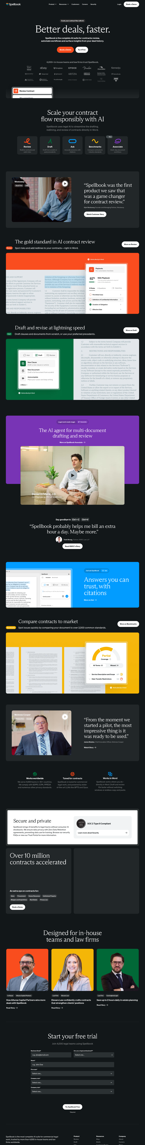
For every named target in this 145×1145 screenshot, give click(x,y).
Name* (33, 1060)
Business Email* (36, 1050)
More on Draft (131, 330)
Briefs (98, 1142)
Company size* (35, 1078)
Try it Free (82, 49)
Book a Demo (131, 4)
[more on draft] (72, 369)
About (121, 1139)
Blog (98, 1139)
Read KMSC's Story (72, 546)
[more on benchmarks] (72, 663)
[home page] (13, 4)
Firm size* (34, 1069)
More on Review (130, 244)
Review (76, 1139)
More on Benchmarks (128, 624)
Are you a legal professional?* (83, 1050)
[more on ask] (72, 585)
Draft (75, 1142)
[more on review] (72, 283)
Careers (122, 1142)
